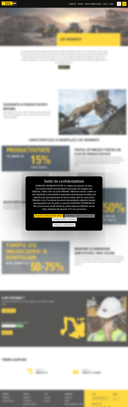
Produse (80, 4)
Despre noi (72, 4)
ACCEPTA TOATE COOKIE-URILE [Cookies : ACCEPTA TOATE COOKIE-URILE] (48, 216)
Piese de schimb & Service (93, 4)
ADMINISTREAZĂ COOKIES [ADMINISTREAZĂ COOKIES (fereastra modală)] (64, 219)
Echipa (111, 4)
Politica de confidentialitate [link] (64, 225)
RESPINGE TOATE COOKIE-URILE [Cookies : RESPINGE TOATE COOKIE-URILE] (79, 216)
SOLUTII (105, 4)
